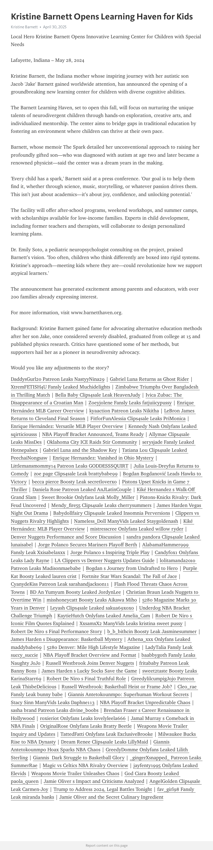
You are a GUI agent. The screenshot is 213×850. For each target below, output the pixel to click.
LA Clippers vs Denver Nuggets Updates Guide (104, 560)
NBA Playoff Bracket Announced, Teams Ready (93, 434)
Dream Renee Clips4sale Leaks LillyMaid (104, 742)
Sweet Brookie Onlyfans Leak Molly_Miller (88, 497)
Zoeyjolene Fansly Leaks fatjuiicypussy (130, 403)
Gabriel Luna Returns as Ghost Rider (149, 379)
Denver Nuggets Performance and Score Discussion (66, 537)
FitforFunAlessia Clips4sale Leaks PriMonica (138, 418)
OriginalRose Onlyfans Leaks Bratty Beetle (86, 726)
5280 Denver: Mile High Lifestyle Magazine (93, 647)
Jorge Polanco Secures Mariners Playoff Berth (87, 545)
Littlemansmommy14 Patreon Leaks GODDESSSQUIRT (69, 466)
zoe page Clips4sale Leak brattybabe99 (76, 474)
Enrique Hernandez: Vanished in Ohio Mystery (103, 458)
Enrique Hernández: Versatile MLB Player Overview (67, 426)
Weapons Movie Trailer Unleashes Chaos (75, 773)
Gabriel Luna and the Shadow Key (80, 450)
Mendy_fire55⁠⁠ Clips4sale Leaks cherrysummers (101, 505)
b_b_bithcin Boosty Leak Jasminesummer (152, 631)
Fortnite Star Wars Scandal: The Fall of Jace (129, 576)
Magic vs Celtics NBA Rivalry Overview (85, 765)
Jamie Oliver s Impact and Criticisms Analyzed (94, 781)
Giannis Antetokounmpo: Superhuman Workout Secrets (128, 694)
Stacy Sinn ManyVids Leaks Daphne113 (53, 702)
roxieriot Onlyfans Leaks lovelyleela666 (83, 718)
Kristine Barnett (24, 26)
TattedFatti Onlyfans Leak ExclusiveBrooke (106, 734)
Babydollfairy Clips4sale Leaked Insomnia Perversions (111, 513)
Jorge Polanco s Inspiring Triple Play (109, 552)
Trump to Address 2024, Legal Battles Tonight (103, 789)
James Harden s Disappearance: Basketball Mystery (66, 639)
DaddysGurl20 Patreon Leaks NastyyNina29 (58, 379)
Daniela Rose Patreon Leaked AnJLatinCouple (81, 489)
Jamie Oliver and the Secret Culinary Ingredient (111, 797)
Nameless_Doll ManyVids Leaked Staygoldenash (126, 521)
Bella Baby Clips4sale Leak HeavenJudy (97, 395)
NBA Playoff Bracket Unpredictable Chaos (145, 702)
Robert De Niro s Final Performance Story (56, 631)
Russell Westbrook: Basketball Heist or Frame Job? (117, 687)
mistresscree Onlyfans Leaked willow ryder (136, 529)
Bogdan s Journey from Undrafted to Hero (132, 568)
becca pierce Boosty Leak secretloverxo (74, 482)
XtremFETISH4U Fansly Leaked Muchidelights (60, 387)
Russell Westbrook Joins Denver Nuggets (90, 663)
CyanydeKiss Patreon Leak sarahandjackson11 (60, 584)
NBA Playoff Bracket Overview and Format (89, 655)
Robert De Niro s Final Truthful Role (86, 679)
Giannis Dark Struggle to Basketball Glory (79, 758)
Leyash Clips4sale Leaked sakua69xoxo (92, 608)
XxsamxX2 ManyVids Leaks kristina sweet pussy (131, 623)
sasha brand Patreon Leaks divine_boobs (54, 710)
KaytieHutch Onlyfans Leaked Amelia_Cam (103, 616)
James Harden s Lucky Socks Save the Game (89, 671)
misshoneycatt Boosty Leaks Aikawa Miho (92, 600)
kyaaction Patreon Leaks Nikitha (124, 411)
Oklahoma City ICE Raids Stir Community (92, 442)
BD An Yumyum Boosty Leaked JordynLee (75, 592)
